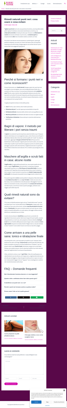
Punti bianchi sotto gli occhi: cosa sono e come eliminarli (56, 63)
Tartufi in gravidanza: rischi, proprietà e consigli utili (56, 69)
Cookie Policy (47, 405)
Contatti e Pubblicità (56, 18)
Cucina (49, 3)
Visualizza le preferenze (59, 402)
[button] (64, 390)
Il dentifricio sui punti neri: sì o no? (15, 283)
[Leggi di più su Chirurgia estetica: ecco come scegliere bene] (34, 326)
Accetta (36, 402)
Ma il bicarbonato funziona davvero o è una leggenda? (21, 274)
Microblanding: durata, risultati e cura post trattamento (56, 76)
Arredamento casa (26, 3)
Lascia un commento (8, 338)
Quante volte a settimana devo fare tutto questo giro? (20, 278)
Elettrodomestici (57, 3)
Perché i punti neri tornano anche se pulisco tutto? (20, 287)
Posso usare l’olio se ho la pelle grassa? (16, 291)
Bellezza (15, 338)
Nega (47, 402)
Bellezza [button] (36, 3)
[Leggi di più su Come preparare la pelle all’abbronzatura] (13, 326)
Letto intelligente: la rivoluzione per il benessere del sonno (56, 57)
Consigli (43, 3)
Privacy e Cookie (55, 21)
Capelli (52, 97)
